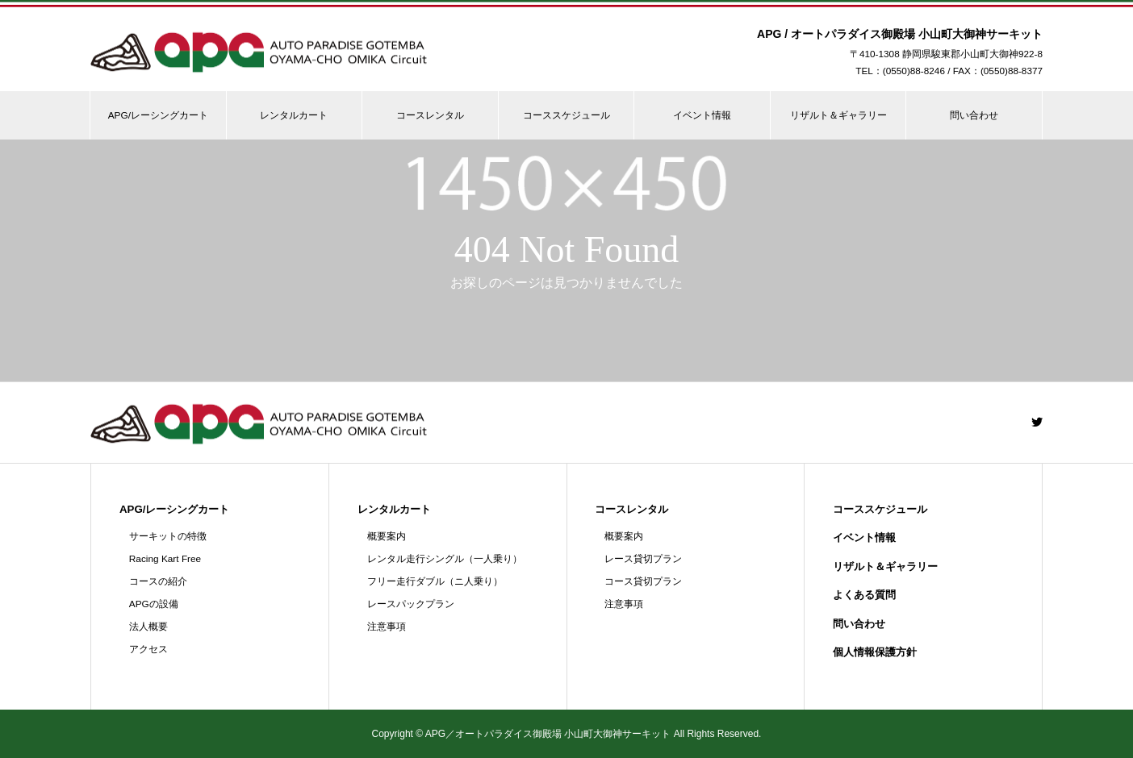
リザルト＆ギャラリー (838, 115)
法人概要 (148, 626)
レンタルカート (294, 115)
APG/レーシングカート (158, 115)
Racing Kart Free (165, 558)
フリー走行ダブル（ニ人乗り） (435, 581)
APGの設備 (153, 604)
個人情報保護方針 (875, 652)
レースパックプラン (410, 604)
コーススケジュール (566, 115)
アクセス (148, 649)
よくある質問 (864, 595)
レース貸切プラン (643, 558)
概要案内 (386, 536)
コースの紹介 (158, 581)
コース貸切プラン (643, 581)
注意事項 (386, 626)
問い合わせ (974, 115)
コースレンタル (430, 115)
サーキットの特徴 (168, 536)
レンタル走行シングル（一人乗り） (444, 558)
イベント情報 (702, 115)
